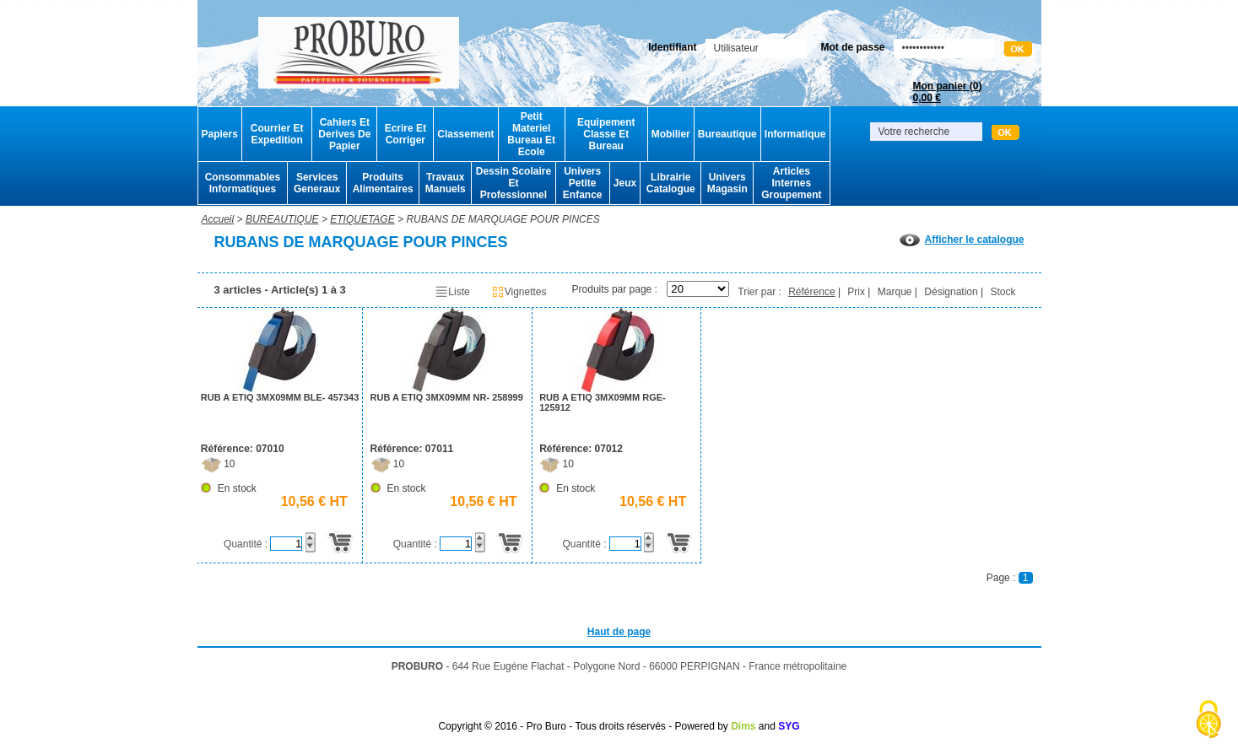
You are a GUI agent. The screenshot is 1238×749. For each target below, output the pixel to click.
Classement (465, 134)
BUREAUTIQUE (282, 219)
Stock (1002, 292)
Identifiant (672, 47)
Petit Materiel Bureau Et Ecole (531, 134)
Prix (856, 292)
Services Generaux (317, 183)
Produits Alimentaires (383, 183)
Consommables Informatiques (242, 183)
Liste (452, 292)
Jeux (625, 183)
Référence (811, 292)
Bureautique (727, 134)
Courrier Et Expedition (277, 134)
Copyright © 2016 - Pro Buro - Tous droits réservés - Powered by (582, 726)
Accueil (218, 219)
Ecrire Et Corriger (405, 134)
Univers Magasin (727, 183)
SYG (788, 726)
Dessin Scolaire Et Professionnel (513, 183)
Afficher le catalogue (962, 239)
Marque (895, 292)
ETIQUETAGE (362, 219)
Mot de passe (852, 47)
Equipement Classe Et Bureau (606, 134)
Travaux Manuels (445, 183)
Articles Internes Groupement (791, 183)
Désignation (950, 292)
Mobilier (670, 134)
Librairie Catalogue (670, 183)
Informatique (795, 134)
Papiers (220, 134)
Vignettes (519, 292)
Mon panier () (946, 92)
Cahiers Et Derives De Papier (344, 134)
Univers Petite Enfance (583, 183)
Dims (743, 726)
